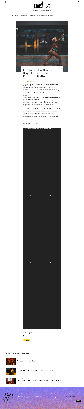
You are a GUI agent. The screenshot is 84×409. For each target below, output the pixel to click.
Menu (78, 2)
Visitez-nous (38, 398)
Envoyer (78, 400)
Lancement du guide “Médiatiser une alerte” (40, 380)
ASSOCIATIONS (22, 398)
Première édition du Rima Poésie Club (36, 370)
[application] (42, 161)
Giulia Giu (36, 123)
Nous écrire (37, 396)
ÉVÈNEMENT (27, 340)
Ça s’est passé (13, 15)
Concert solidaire (26, 360)
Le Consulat (21, 396)
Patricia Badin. (32, 86)
